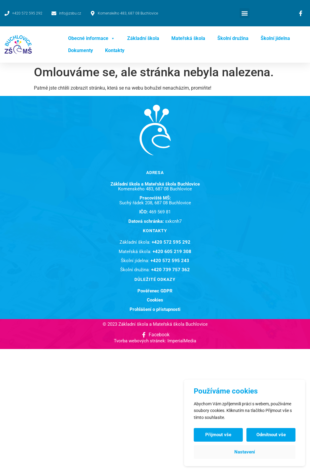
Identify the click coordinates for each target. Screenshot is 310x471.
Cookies (155, 300)
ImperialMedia (181, 341)
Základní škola (143, 38)
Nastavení (244, 452)
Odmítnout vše (271, 434)
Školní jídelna (275, 38)
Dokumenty (80, 50)
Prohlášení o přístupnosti (155, 309)
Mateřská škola (188, 38)
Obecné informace (91, 38)
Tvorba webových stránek (139, 341)
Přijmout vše (218, 434)
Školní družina (233, 38)
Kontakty (114, 50)
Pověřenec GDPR (155, 291)
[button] (244, 13)
